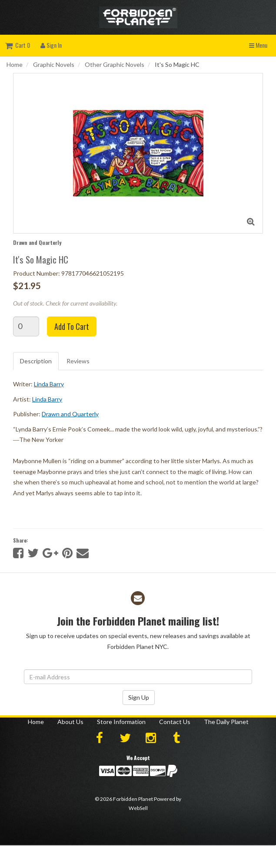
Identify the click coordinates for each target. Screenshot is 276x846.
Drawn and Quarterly (37, 242)
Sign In (51, 44)
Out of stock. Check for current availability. (65, 303)
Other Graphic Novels (114, 64)
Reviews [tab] (78, 361)
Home (15, 64)
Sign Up (138, 697)
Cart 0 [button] (17, 44)
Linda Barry (49, 384)
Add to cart (71, 326)
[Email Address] (138, 676)
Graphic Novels (53, 64)
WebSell (138, 808)
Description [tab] (36, 361)
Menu (258, 44)
